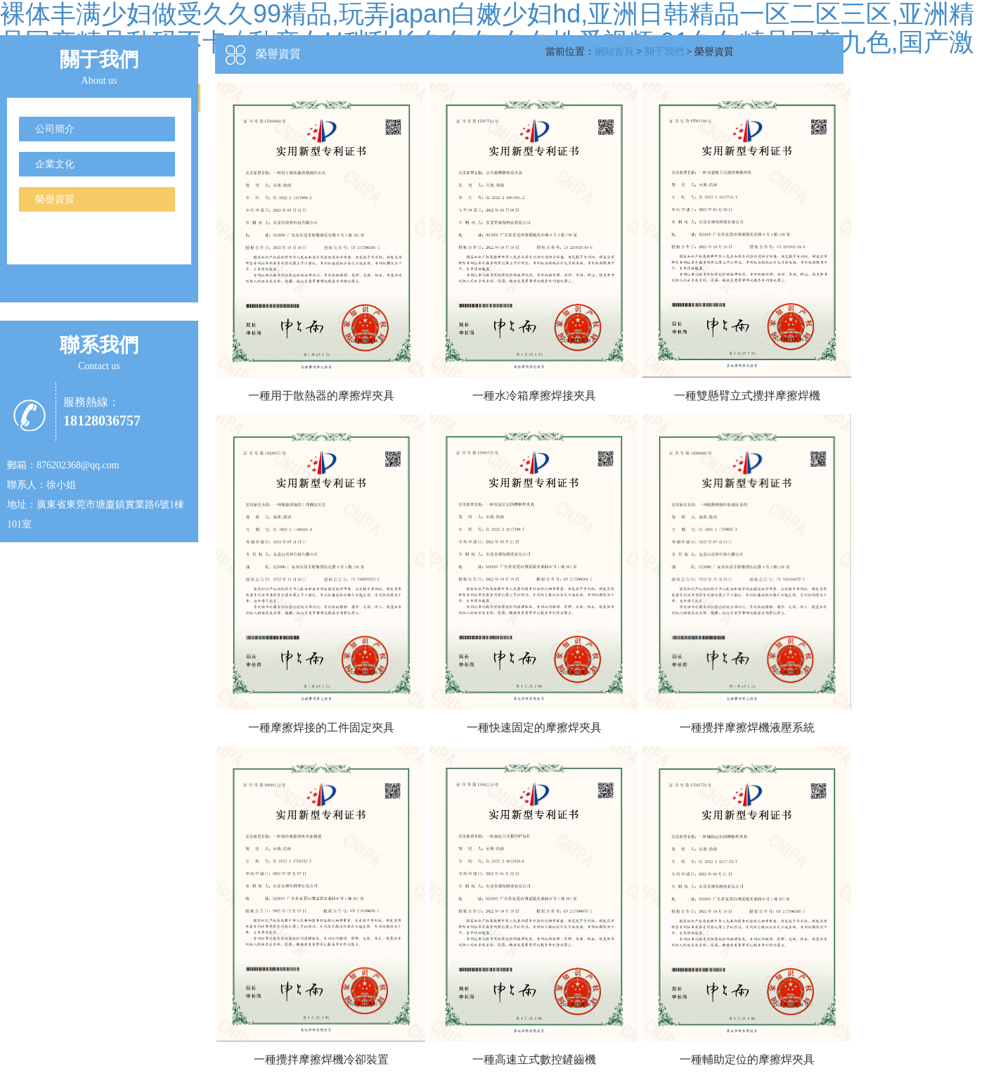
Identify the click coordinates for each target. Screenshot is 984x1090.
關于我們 (664, 51)
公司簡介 (55, 129)
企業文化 (55, 164)
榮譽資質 (55, 199)
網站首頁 (614, 51)
